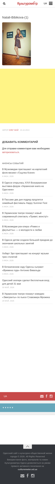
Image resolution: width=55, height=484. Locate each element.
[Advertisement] (27, 96)
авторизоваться (10, 152)
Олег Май (13, 130)
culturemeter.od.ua (27, 469)
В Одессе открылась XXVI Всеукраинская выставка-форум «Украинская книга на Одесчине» (24, 186)
